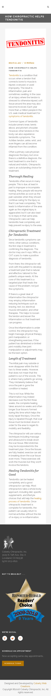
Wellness (30, 63)
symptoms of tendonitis (21, 116)
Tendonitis (14, 75)
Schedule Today (12, 663)
